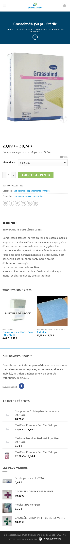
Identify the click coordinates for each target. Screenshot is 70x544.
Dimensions (8, 162)
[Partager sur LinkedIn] (35, 203)
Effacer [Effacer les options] (64, 157)
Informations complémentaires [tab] (22, 229)
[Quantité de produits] (8, 175)
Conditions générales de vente (39, 534)
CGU (59, 534)
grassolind (38, 195)
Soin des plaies (24, 29)
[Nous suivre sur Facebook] (21, 386)
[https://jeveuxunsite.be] (50, 538)
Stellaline (42, 332)
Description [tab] (9, 222)
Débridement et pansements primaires (47, 30)
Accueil (9, 29)
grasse (28, 195)
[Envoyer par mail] (23, 203)
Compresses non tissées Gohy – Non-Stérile (17, 333)
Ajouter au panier (36, 175)
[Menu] (4, 6)
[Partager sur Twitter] (17, 203)
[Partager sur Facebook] (11, 203)
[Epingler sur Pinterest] (29, 203)
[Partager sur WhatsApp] (5, 203)
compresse (19, 195)
